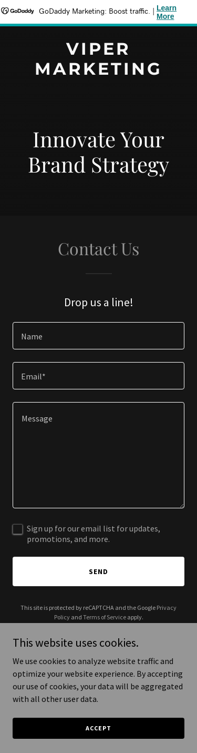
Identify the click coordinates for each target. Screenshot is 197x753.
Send (98, 571)
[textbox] (98, 335)
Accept (98, 728)
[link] (98, 71)
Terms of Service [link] (104, 617)
